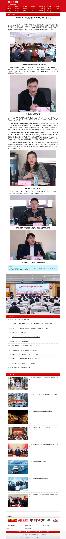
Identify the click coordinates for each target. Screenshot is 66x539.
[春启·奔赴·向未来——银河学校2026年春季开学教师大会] (26, 312)
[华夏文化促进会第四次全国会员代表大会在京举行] (37, 312)
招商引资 (25, 11)
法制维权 (57, 9)
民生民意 (17, 9)
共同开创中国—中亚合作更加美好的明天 (22, 367)
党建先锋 (33, 6)
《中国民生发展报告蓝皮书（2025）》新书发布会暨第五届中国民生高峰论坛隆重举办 (32, 324)
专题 (33, 9)
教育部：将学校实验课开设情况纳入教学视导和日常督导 (25, 354)
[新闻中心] (10, 319)
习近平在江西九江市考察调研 (19, 332)
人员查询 (47, 531)
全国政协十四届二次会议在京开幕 (42, 428)
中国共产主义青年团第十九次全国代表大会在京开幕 (24, 350)
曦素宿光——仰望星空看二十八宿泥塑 (43, 411)
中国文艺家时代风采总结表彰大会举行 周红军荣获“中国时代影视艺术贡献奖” (30, 328)
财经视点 (41, 6)
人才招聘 (25, 531)
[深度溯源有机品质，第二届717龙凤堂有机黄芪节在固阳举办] (31, 312)
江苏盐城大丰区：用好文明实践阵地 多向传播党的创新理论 (26, 337)
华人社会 (17, 11)
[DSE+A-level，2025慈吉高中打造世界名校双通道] (34, 312)
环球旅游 (57, 6)
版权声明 (36, 531)
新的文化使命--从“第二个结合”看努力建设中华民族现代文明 (26, 359)
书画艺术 (33, 11)
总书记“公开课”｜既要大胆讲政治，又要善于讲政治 (24, 345)
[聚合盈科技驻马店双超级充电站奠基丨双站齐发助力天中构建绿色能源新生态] (29, 312)
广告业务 (30, 531)
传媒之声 (49, 9)
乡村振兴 (41, 9)
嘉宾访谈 (49, 6)
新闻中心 (17, 6)
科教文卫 (25, 9)
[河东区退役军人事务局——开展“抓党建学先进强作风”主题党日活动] (40, 312)
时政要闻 (25, 6)
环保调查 (9, 9)
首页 (9, 6)
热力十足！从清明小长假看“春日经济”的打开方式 (45, 394)
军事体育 (49, 11)
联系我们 (41, 531)
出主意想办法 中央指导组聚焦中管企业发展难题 (23, 363)
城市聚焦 (9, 11)
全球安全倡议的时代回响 (40, 461)
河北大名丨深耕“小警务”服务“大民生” (21, 319)
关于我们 (19, 531)
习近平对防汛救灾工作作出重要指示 (20, 341)
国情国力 (41, 11)
